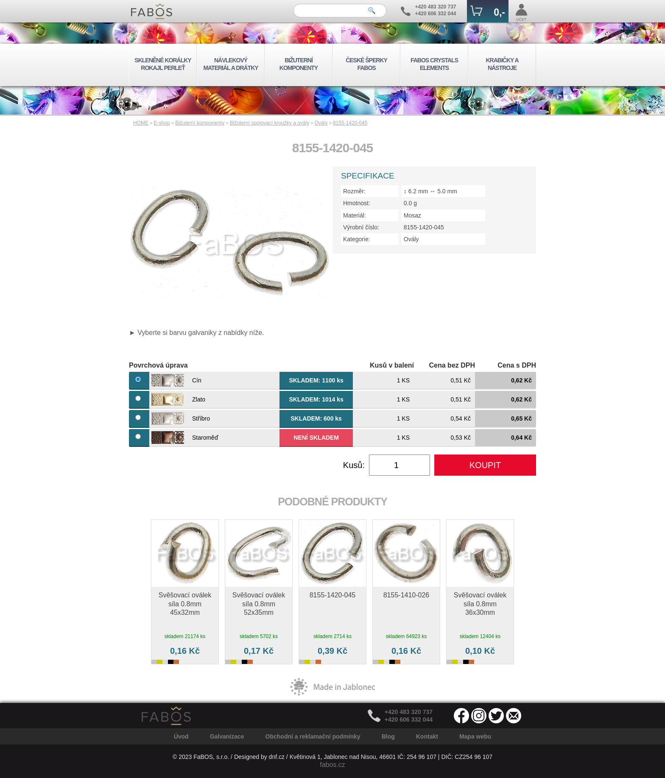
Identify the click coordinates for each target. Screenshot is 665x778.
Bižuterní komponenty (199, 123)
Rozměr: (354, 191)
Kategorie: (356, 239)
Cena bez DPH (452, 365)
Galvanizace (227, 736)
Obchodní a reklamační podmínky (312, 736)
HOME (140, 123)
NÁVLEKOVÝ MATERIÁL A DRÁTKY (230, 64)
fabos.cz (332, 764)
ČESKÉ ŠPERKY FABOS (366, 64)
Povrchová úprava (158, 365)
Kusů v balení (392, 365)
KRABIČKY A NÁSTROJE (502, 64)
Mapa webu (475, 736)
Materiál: (354, 215)
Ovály (321, 123)
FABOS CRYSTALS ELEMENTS (434, 64)
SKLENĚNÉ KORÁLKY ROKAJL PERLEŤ (162, 64)
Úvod (181, 736)
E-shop (162, 123)
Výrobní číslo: (361, 227)
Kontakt (427, 736)
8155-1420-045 (350, 123)
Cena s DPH (516, 365)
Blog (388, 736)
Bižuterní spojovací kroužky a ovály (269, 123)
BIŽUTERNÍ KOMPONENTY (298, 64)
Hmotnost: (356, 203)
